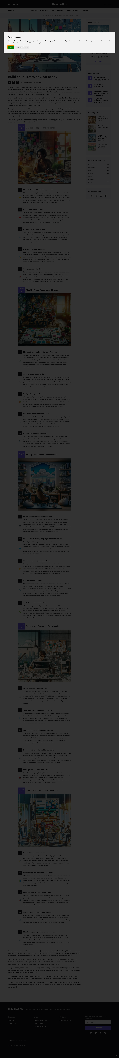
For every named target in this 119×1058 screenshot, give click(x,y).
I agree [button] (10, 47)
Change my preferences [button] (21, 47)
